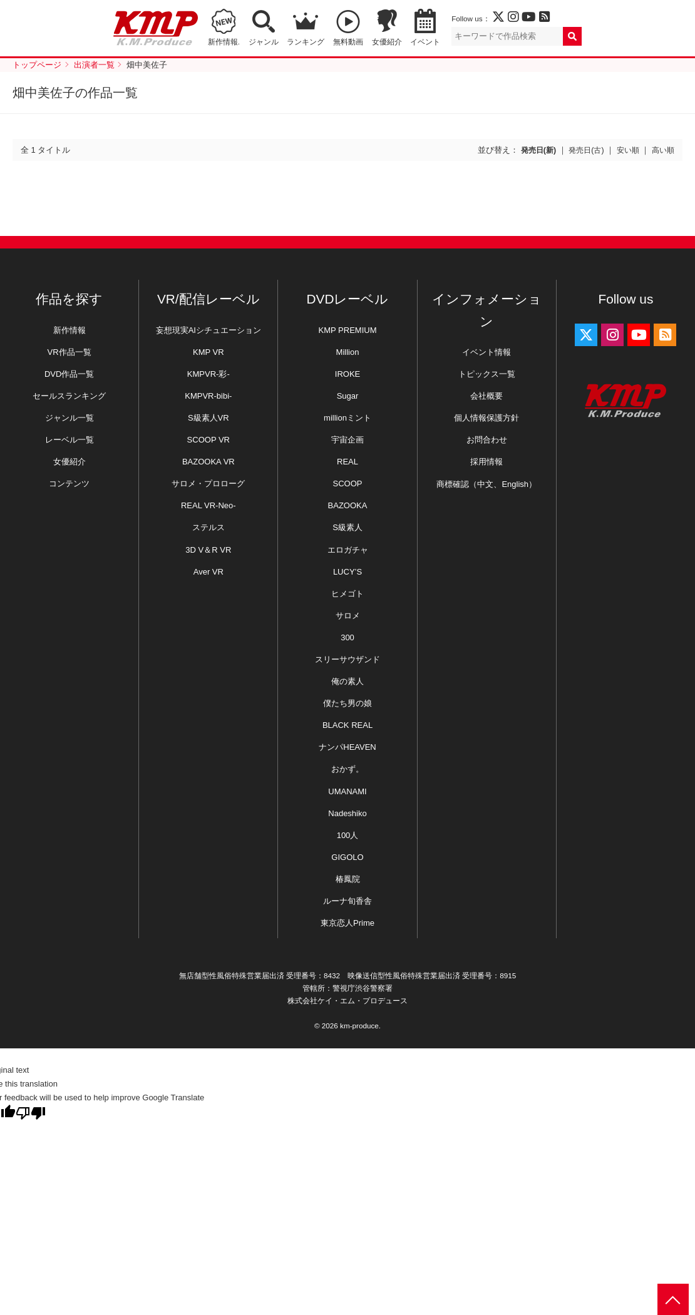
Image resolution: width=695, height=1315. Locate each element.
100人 (348, 835)
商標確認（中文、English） (486, 484)
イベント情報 (486, 352)
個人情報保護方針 (486, 417)
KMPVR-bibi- (208, 396)
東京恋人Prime (347, 923)
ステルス (208, 527)
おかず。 (347, 769)
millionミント (347, 417)
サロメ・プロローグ (208, 483)
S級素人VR (208, 417)
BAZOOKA (348, 505)
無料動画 (348, 42)
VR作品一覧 (69, 352)
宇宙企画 (347, 439)
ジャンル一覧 (69, 417)
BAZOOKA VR (208, 461)
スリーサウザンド (347, 659)
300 (347, 637)
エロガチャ (347, 550)
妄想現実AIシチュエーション (208, 330)
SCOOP (348, 483)
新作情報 (69, 330)
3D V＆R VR (208, 550)
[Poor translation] (31, 1113)
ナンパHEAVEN (347, 747)
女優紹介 (387, 42)
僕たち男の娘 (347, 703)
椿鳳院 (348, 879)
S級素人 (347, 527)
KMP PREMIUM (348, 330)
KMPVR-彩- (208, 374)
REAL (347, 461)
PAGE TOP (673, 1299)
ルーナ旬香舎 (347, 901)
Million (347, 352)
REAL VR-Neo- (208, 505)
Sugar (348, 396)
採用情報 (486, 461)
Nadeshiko (347, 813)
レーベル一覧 (69, 439)
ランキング (305, 42)
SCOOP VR (208, 439)
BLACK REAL (347, 725)
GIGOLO (347, 857)
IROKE (347, 374)
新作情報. (224, 42)
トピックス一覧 (486, 374)
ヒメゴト (347, 593)
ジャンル (264, 42)
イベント (425, 42)
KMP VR (208, 352)
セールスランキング (69, 396)
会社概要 (486, 396)
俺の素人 (347, 681)
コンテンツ (69, 483)
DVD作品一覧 (69, 374)
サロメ (348, 615)
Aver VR (208, 571)
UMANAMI (347, 791)
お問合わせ (486, 439)
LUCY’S (347, 571)
